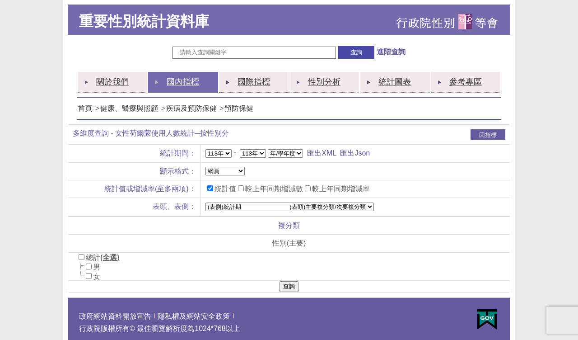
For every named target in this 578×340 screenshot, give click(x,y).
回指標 (488, 135)
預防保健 (238, 108)
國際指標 (254, 81)
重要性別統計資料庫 (144, 21)
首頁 (85, 108)
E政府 (487, 319)
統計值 (225, 189)
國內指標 (183, 81)
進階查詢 (391, 52)
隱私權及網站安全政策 (194, 316)
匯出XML (321, 153)
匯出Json (355, 153)
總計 (93, 257)
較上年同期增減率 (341, 189)
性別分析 (324, 81)
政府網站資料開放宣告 (115, 316)
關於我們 (112, 81)
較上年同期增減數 (274, 189)
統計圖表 (394, 81)
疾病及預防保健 (191, 108)
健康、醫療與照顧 (129, 108)
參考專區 (465, 81)
